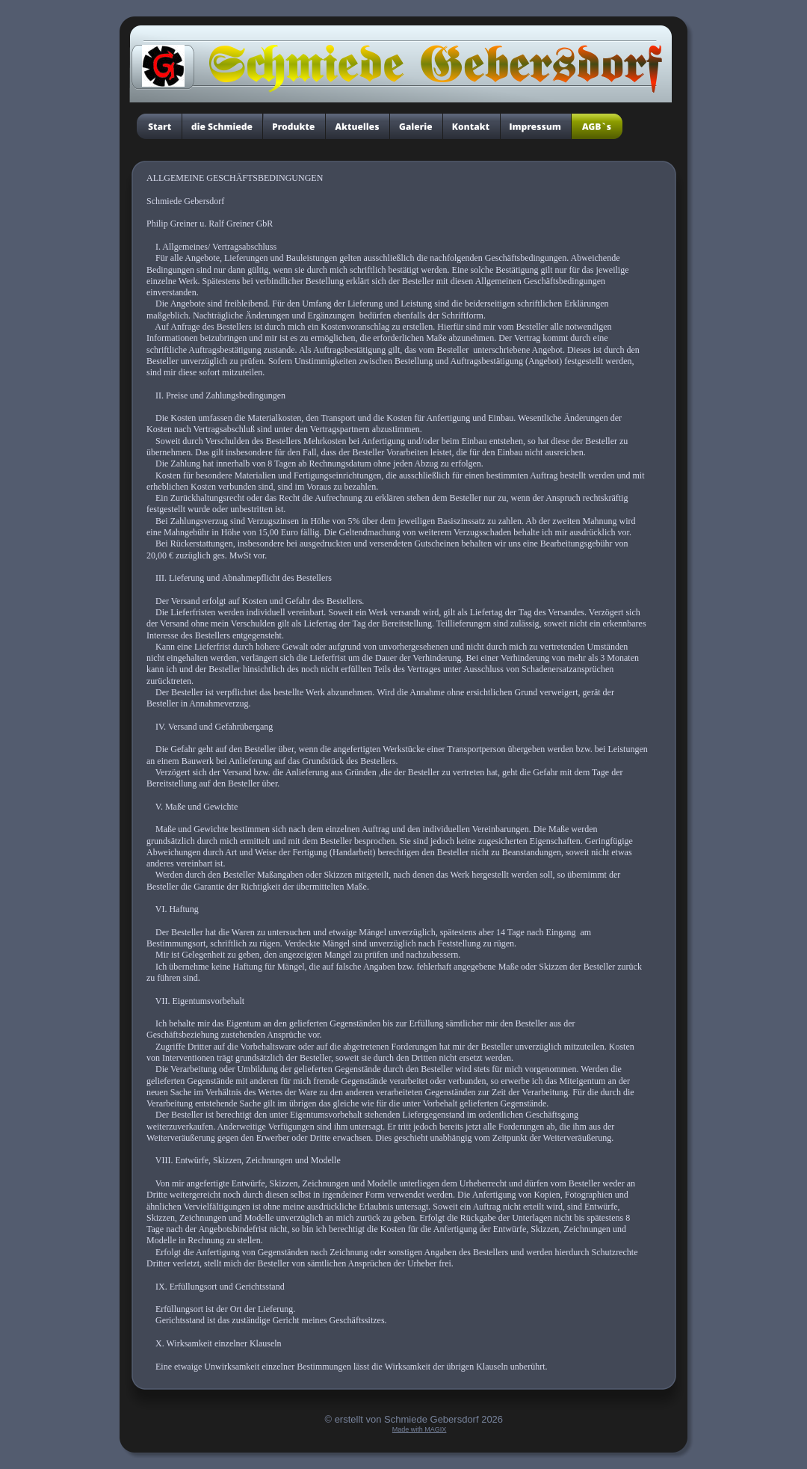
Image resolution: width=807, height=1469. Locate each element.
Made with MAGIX (419, 1429)
